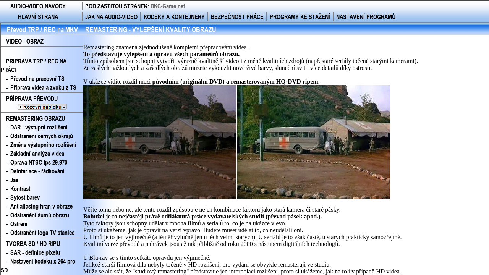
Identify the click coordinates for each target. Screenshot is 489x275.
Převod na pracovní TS (37, 78)
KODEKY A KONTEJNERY (174, 16)
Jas (14, 179)
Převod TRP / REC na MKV (42, 29)
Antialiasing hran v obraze (41, 206)
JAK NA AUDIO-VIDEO (111, 16)
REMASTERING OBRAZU (35, 118)
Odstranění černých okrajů (41, 135)
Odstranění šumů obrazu (39, 214)
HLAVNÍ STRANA (38, 16)
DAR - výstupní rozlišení (39, 127)
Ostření (19, 223)
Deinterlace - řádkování (37, 171)
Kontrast (20, 188)
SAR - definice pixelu (35, 252)
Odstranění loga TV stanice (42, 232)
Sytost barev (25, 197)
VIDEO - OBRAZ (25, 41)
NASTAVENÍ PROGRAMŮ (365, 16)
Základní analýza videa (37, 153)
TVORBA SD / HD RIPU (33, 243)
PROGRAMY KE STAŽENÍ (300, 16)
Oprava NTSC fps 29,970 (38, 162)
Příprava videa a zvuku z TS (43, 87)
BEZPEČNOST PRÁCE (237, 16)
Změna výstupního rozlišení (43, 144)
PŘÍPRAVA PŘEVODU (42, 103)
